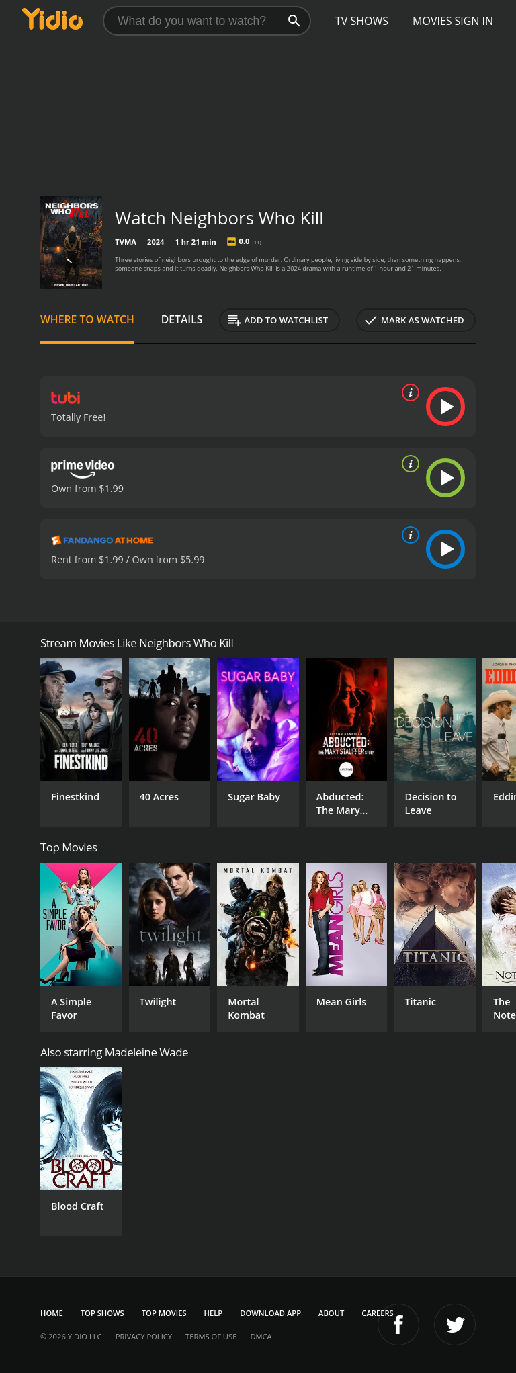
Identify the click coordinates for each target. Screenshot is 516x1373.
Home (51, 1313)
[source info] (407, 392)
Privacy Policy (144, 1336)
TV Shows (361, 20)
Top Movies (164, 1313)
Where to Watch (87, 319)
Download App (270, 1313)
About (331, 1313)
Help (213, 1313)
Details (182, 319)
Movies (432, 20)
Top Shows (102, 1313)
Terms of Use (210, 1336)
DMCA (260, 1336)
